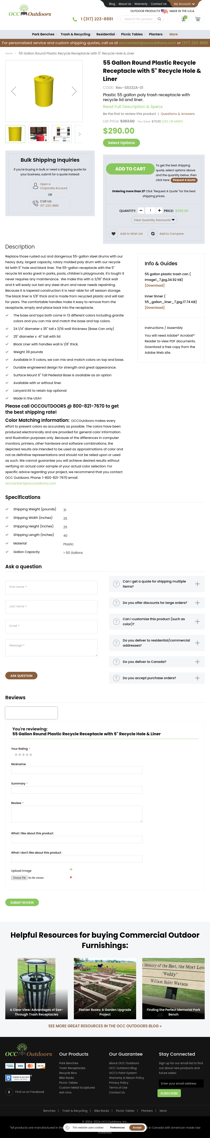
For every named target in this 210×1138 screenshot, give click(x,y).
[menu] (105, 35)
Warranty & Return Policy (126, 1078)
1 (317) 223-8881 (91, 19)
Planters (147, 1111)
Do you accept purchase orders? (149, 690)
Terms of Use (118, 1088)
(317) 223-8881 (195, 43)
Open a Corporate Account (53, 187)
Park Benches (68, 1064)
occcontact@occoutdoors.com (147, 43)
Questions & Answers (178, 114)
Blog (112, 4)
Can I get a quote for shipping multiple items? (154, 585)
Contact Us (159, 4)
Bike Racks (66, 1078)
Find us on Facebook (30, 1092)
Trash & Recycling (75, 1111)
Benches (49, 1111)
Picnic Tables (68, 1083)
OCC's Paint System (123, 1073)
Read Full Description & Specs (133, 107)
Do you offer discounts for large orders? (155, 606)
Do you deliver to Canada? (144, 672)
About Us (124, 4)
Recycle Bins (68, 1073)
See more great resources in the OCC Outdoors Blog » (105, 1026)
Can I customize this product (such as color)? (154, 627)
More (176, 34)
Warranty (141, 4)
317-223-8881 (49, 206)
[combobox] (137, 19)
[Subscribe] (171, 1095)
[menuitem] (41, 35)
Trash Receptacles (72, 1068)
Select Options (121, 143)
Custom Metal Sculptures (77, 1088)
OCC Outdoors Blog (123, 1068)
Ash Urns (65, 1093)
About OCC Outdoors (124, 1064)
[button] (13, 92)
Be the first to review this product (129, 114)
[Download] (155, 285)
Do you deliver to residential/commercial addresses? (156, 651)
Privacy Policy (118, 1083)
